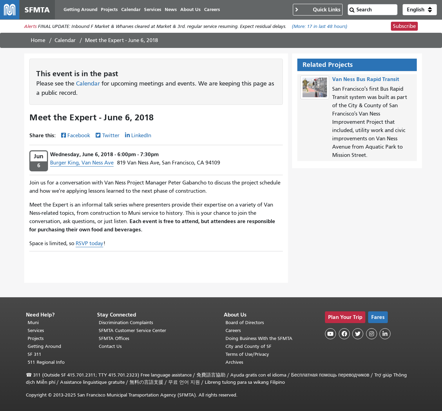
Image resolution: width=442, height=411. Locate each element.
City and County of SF (248, 346)
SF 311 (34, 354)
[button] (420, 9)
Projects (36, 338)
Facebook (78, 135)
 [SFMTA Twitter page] (358, 334)
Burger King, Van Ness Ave (82, 163)
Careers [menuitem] (212, 9)
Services (36, 330)
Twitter (110, 135)
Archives (234, 362)
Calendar (65, 40)
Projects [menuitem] (109, 9)
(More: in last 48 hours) (319, 26)
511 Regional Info (46, 362)
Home (38, 40)
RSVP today (89, 243)
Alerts (30, 26)
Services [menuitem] (152, 9)
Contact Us (110, 346)
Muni (33, 322)
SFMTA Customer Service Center (132, 330)
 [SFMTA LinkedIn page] (385, 334)
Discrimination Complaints (126, 322)
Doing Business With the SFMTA (258, 338)
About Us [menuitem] (190, 9)
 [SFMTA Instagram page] (371, 334)
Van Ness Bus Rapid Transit (365, 79)
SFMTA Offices (114, 338)
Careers (233, 330)
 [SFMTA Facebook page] (344, 334)
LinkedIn (141, 135)
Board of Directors (244, 322)
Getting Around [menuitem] (80, 9)
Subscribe (404, 26)
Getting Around (44, 346)
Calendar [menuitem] (131, 9)
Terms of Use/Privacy (247, 354)
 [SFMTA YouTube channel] (330, 334)
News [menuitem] (171, 9)
